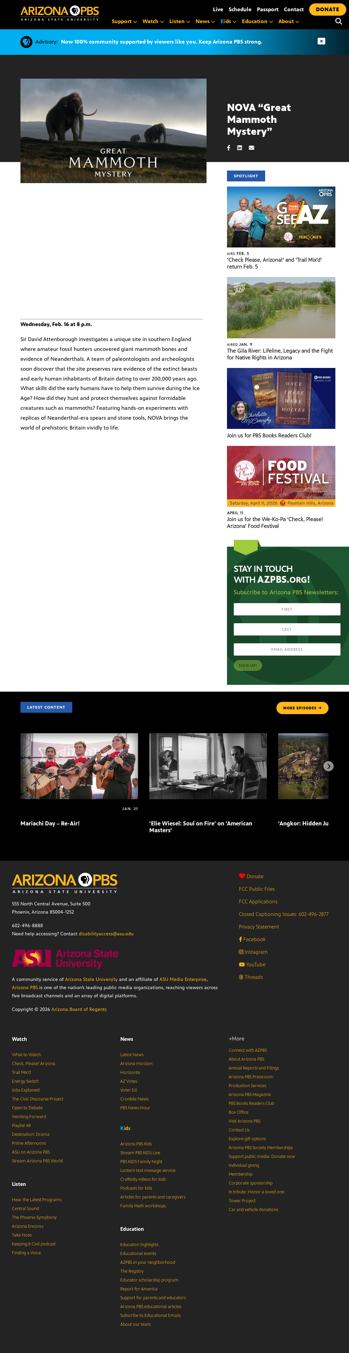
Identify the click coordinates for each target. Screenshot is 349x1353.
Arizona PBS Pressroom (251, 1077)
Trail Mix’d (21, 1072)
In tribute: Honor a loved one (256, 1192)
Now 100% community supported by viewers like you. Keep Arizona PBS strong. (161, 41)
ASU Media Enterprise (183, 979)
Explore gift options (247, 1139)
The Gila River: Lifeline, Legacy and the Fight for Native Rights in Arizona (280, 354)
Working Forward (29, 1117)
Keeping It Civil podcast (34, 1244)
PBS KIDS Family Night (141, 1161)
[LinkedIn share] (243, 148)
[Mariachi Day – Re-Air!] (79, 737)
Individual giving (244, 1165)
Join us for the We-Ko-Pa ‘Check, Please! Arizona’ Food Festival (275, 522)
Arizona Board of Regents (79, 1009)
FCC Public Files (257, 889)
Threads (251, 977)
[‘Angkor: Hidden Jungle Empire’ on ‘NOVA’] (278, 808)
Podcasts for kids (136, 1188)
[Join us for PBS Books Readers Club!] (281, 371)
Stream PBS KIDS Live (140, 1153)
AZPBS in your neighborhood (147, 1262)
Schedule (240, 9)
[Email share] (255, 148)
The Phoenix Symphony (34, 1217)
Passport (267, 9)
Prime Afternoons (29, 1143)
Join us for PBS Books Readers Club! (269, 435)
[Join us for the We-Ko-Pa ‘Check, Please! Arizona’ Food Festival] (281, 449)
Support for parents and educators (153, 1298)
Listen (179, 21)
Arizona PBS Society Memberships (261, 1147)
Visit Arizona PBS (244, 1121)
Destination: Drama (30, 1134)
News (205, 21)
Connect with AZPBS (248, 1050)
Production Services (247, 1086)
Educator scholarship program (149, 1280)
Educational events (138, 1253)
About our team (135, 1324)
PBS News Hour (135, 1108)
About (288, 21)
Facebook (252, 939)
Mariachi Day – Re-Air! (50, 823)
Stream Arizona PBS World (37, 1161)
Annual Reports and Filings (254, 1068)
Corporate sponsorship (251, 1183)
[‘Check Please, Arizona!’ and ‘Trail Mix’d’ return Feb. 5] (281, 190)
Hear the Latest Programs (36, 1200)
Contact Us (239, 1130)
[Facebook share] (232, 148)
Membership (241, 1174)
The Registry (131, 1271)
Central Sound (25, 1208)
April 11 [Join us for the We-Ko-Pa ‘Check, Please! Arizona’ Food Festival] (235, 513)
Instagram (253, 952)
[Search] (339, 21)
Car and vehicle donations (253, 1209)
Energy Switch (25, 1081)
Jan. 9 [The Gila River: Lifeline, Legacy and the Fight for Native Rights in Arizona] (240, 344)
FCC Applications (258, 901)
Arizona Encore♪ (28, 1226)
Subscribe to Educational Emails (150, 1315)
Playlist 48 (21, 1125)
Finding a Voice (26, 1253)
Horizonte (130, 1072)
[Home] (88, 13)
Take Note (22, 1235)
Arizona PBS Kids (136, 1144)
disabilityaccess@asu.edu (106, 934)
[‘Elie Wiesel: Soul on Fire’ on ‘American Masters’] (208, 737)
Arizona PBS (25, 987)
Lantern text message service (148, 1170)
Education (257, 21)
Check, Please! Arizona (33, 1063)
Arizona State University (91, 979)
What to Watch (26, 1055)
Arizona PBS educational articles (150, 1306)
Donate (251, 876)
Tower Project (242, 1201)
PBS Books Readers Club (251, 1103)
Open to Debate (27, 1108)
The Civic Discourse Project (37, 1099)
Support (124, 21)
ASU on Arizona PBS (31, 1152)
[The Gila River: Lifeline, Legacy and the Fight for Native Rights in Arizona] (281, 280)
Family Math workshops (143, 1206)
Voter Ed (128, 1090)
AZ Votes (128, 1081)
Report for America (138, 1289)
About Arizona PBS (246, 1059)
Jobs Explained (26, 1090)
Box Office (238, 1112)
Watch (153, 21)
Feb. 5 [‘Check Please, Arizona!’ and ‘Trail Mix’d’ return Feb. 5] (238, 253)
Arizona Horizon (136, 1063)
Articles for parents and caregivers (152, 1197)
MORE (302, 708)
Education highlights (139, 1244)
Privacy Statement (259, 926)
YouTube (252, 964)
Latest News (131, 1055)
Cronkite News (134, 1099)
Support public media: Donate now (262, 1156)
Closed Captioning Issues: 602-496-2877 (284, 914)
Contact (294, 9)
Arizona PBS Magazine (250, 1094)
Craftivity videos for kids (143, 1179)
